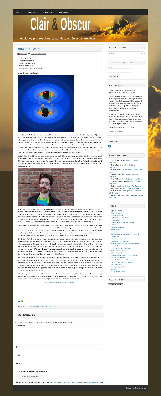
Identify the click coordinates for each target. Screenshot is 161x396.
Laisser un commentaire (38, 54)
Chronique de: (23, 68)
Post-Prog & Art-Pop (118, 257)
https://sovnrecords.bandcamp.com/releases (60, 282)
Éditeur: (21, 63)
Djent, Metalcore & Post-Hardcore (122, 222)
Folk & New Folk (116, 229)
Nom (18, 347)
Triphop (113, 269)
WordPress (135, 388)
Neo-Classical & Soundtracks (121, 248)
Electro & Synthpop (117, 227)
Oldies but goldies (117, 253)
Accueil (18, 12)
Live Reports (115, 236)
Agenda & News (116, 211)
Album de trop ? (116, 213)
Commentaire (21, 325)
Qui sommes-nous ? (32, 12)
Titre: (20, 58)
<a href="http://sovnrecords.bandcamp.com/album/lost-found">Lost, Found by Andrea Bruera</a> (60, 291)
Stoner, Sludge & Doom (119, 267)
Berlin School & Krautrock (120, 218)
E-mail (18, 355)
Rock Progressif (116, 264)
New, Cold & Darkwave (119, 250)
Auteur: (21, 61)
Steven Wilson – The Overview (130, 186)
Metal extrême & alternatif (120, 241)
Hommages (115, 232)
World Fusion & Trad (118, 271)
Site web (19, 363)
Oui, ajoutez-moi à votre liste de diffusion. (32, 372)
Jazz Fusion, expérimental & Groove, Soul (125, 234)
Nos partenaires (48, 12)
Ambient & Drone (26, 306)
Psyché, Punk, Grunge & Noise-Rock (123, 262)
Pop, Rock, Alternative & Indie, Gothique (124, 255)
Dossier (113, 225)
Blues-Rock (115, 220)
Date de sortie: (24, 66)
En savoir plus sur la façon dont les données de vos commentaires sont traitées (77, 382)
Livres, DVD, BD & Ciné (119, 239)
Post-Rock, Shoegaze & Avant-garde (44, 306)
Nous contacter (64, 12)
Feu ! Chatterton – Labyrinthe (132, 179)
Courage (143, 388)
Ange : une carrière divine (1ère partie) (131, 188)
